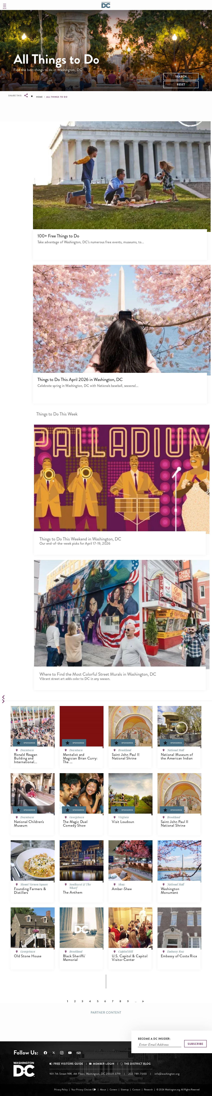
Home (39, 96)
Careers (113, 1089)
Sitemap (125, 1089)
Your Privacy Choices (81, 1089)
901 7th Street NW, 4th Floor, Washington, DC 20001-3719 (85, 1074)
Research (148, 1089)
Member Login (103, 1064)
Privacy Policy (61, 1089)
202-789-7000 (137, 1074)
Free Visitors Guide (68, 1064)
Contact (136, 1089)
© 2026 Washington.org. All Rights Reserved (178, 1089)
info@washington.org (166, 1074)
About (103, 1089)
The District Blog (137, 1064)
